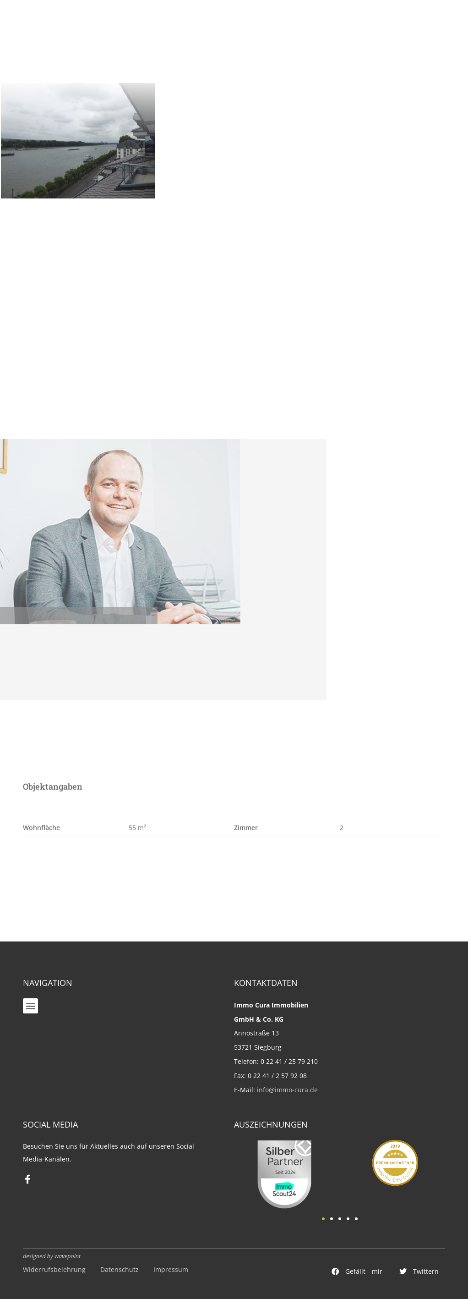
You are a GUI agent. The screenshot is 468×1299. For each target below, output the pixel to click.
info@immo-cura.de (287, 1089)
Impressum (170, 1269)
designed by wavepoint (52, 1256)
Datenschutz (119, 1269)
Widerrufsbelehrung (54, 1269)
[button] (30, 1005)
